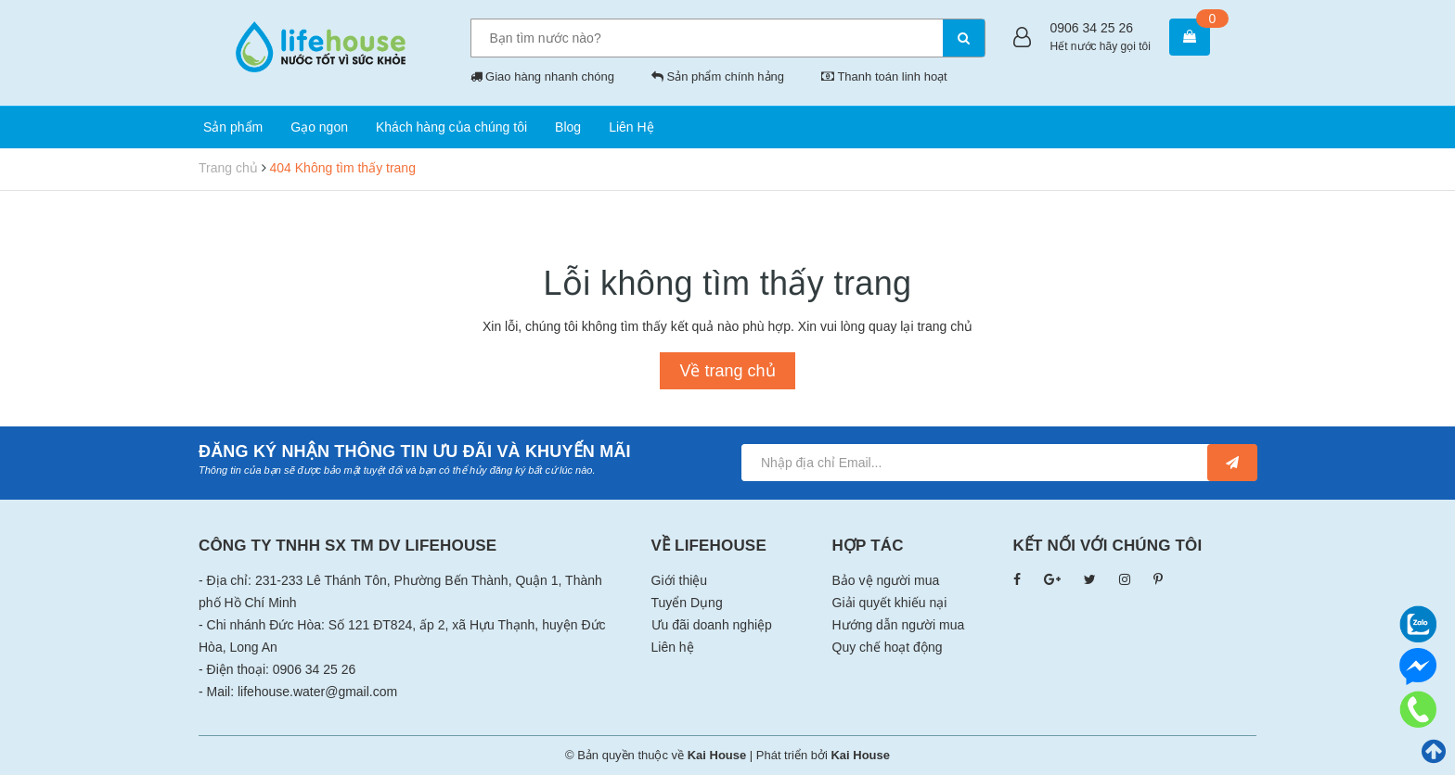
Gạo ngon (319, 127)
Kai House (860, 755)
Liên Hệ (631, 127)
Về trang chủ (727, 371)
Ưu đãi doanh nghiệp (711, 624)
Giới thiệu (679, 580)
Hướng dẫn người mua (898, 624)
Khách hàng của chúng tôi (451, 127)
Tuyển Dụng (687, 602)
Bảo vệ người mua (886, 580)
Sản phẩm (233, 127)
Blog (568, 127)
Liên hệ (672, 647)
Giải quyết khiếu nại (889, 602)
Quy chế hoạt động (887, 647)
